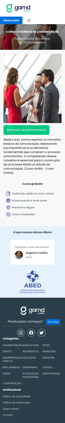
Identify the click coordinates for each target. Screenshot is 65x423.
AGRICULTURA (31, 345)
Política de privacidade (17, 396)
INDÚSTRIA (48, 357)
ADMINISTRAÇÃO (12, 345)
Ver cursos (53, 321)
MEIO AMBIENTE (12, 367)
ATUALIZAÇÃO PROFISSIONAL (31, 375)
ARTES (46, 345)
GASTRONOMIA (51, 373)
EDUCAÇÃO (29, 357)
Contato (8, 415)
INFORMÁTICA (31, 351)
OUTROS (47, 367)
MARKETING (49, 351)
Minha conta (11, 20)
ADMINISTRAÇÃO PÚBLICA (12, 359)
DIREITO (7, 351)
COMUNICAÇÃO (12, 383)
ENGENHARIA (30, 367)
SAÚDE (6, 373)
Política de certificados (16, 402)
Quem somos (11, 409)
